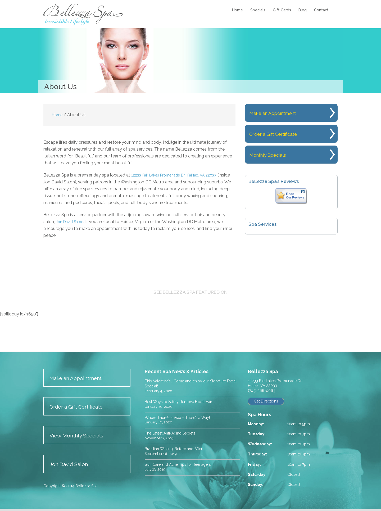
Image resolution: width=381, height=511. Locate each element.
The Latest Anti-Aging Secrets (174, 433)
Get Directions (267, 401)
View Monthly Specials (80, 436)
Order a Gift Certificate (281, 133)
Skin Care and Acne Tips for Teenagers (182, 465)
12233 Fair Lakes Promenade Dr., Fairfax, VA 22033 (179, 175)
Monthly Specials (274, 154)
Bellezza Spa (84, 14)
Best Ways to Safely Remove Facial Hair (184, 401)
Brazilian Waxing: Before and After (178, 449)
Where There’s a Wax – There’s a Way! (181, 417)
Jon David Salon (71, 221)
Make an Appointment (281, 112)
